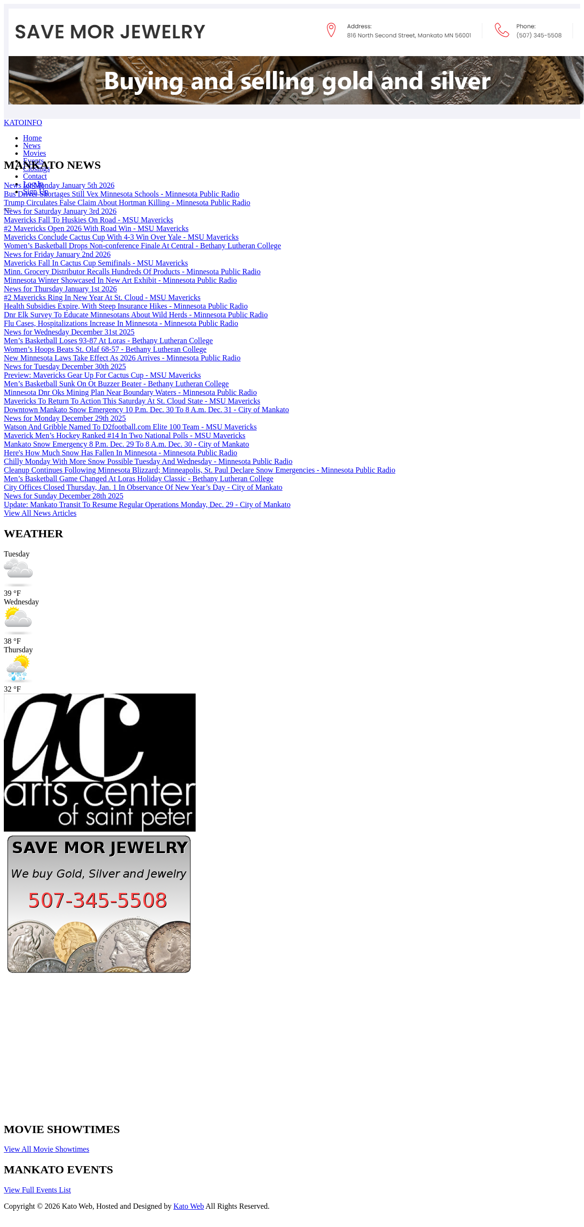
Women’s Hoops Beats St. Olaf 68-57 (105, 349)
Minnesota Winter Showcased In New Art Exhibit (120, 280)
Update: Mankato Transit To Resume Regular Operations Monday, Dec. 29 (147, 504)
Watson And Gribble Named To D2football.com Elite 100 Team (130, 427)
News (31, 145)
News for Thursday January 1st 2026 (60, 289)
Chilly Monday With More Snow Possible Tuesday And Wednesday (148, 461)
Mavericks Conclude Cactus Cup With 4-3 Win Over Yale (121, 237)
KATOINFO (23, 122)
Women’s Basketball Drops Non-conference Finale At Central (142, 246)
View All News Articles (40, 513)
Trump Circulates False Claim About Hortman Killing (127, 202)
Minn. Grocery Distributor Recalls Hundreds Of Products (132, 271)
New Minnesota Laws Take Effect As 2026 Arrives (122, 358)
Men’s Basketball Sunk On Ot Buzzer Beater (116, 384)
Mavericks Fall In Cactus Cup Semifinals (96, 263)
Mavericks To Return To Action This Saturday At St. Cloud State (132, 401)
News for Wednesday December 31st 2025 (69, 332)
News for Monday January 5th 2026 (59, 185)
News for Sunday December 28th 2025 (63, 496)
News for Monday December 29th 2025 (65, 418)
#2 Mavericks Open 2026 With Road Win (96, 228)
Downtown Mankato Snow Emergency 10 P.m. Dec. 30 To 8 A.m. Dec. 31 (146, 409)
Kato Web (189, 1206)
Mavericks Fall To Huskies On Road (88, 220)
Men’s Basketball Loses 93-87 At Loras (108, 340)
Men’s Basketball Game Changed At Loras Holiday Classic (138, 479)
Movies (34, 153)
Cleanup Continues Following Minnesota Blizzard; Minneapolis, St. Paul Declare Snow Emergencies (199, 470)
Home (32, 138)
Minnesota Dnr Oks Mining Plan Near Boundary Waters (130, 392)
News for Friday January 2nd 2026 (57, 254)
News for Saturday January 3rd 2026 (60, 211)
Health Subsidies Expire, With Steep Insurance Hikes (126, 306)
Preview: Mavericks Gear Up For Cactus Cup (102, 375)
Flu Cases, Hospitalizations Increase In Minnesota (121, 323)
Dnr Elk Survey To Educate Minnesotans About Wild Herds (136, 315)
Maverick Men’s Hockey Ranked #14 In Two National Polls (124, 435)
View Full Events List (37, 1190)
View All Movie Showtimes (46, 1149)
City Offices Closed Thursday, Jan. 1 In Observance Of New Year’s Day (143, 487)
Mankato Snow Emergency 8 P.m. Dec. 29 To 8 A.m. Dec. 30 (126, 444)
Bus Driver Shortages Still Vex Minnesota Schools (121, 194)
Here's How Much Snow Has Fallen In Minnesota (120, 453)
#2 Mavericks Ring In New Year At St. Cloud (102, 297)
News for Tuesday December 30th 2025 (65, 366)
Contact (35, 176)
